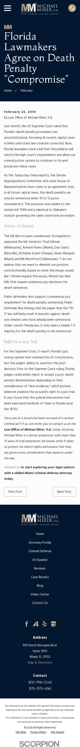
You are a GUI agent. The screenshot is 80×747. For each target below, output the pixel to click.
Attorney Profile (40, 542)
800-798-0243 (40, 682)
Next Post (64, 491)
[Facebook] (26, 624)
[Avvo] (35, 624)
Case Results (40, 577)
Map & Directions (40, 662)
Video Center (40, 594)
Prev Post (15, 491)
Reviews (40, 568)
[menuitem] (21, 732)
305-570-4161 (40, 688)
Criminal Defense (39, 551)
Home (40, 534)
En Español (40, 560)
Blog (40, 585)
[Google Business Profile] (53, 624)
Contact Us (40, 603)
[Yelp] (44, 624)
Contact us (12, 467)
